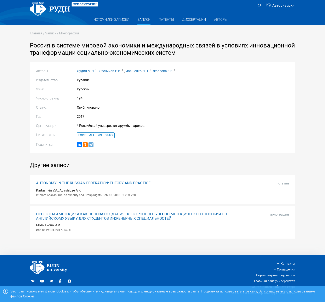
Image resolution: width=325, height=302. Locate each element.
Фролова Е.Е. (163, 79)
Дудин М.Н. (86, 79)
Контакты (288, 264)
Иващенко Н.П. (137, 79)
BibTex (108, 143)
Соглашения (286, 269)
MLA (92, 143)
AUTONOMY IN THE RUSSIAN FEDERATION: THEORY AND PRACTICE (93, 191)
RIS (99, 143)
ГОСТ (82, 143)
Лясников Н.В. (110, 79)
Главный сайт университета (274, 281)
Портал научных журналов (275, 275)
